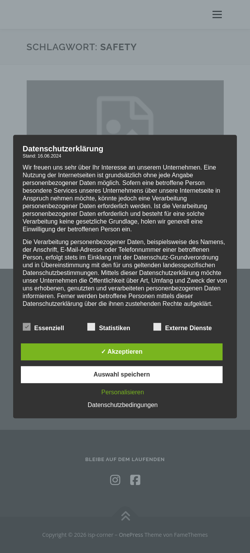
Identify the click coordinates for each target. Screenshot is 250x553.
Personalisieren (122, 392)
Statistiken (108, 326)
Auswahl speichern (122, 374)
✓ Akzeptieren (122, 351)
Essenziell (43, 326)
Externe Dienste (182, 326)
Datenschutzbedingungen (123, 405)
